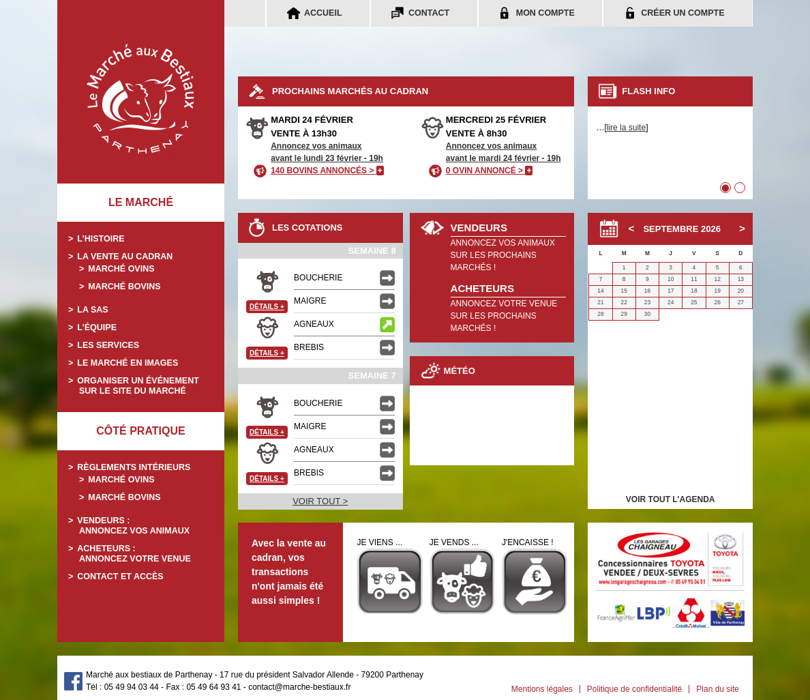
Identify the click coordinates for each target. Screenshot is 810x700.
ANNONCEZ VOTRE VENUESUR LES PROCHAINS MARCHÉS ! (504, 316)
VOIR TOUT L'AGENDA (670, 499)
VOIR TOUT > (320, 501)
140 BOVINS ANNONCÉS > (327, 170)
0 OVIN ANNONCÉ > (489, 170)
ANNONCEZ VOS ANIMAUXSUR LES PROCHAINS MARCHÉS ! (503, 255)
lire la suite (626, 127)
